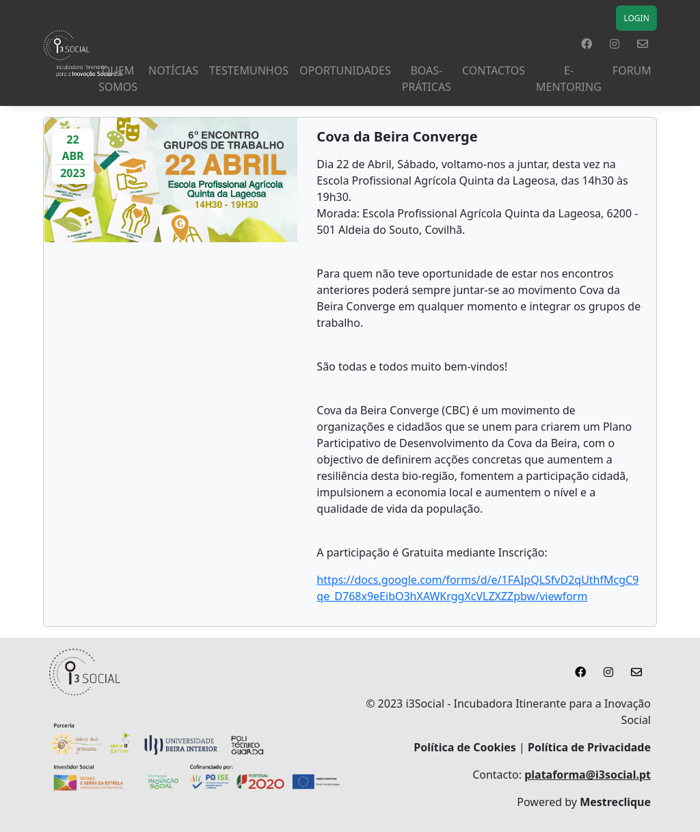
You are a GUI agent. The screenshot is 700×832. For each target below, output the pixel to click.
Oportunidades (345, 70)
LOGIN (636, 18)
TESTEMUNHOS (248, 70)
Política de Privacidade (589, 747)
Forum (631, 70)
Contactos (493, 70)
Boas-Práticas (426, 78)
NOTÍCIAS (173, 70)
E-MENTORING (569, 78)
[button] (586, 44)
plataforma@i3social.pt (587, 774)
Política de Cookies (465, 747)
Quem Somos (117, 78)
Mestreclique (615, 801)
